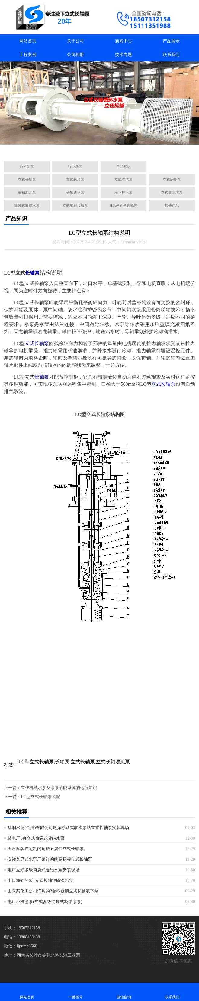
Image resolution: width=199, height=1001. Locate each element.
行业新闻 (75, 166)
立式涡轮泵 (172, 179)
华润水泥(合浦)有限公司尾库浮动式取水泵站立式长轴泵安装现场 (68, 827)
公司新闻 (27, 166)
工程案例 (27, 54)
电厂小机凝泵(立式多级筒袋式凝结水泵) (45, 901)
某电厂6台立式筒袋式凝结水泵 (36, 838)
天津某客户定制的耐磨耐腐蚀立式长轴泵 (46, 849)
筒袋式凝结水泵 (27, 205)
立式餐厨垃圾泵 (75, 205)
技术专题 (123, 54)
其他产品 (172, 205)
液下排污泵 (123, 192)
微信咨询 (124, 991)
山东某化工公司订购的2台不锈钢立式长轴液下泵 (53, 891)
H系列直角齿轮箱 (124, 205)
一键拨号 (75, 991)
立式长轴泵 (27, 179)
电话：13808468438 (22, 937)
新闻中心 (123, 41)
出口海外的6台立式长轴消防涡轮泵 (40, 880)
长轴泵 (32, 272)
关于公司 (75, 41)
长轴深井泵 (27, 192)
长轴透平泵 (75, 192)
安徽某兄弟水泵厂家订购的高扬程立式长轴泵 (50, 859)
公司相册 (75, 54)
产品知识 (123, 166)
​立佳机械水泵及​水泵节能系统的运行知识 (59, 787)
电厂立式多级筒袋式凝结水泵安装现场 (43, 870)
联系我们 (171, 54)
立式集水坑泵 (172, 192)
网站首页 (27, 41)
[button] (71, 149)
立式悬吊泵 (75, 179)
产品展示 (171, 41)
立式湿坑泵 (123, 179)
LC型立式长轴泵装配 (40, 797)
